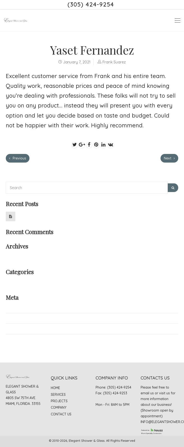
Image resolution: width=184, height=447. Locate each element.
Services (58, 394)
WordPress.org (19, 339)
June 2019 (14, 256)
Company (58, 407)
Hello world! (27, 214)
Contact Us (61, 414)
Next (169, 158)
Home (55, 388)
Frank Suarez (114, 62)
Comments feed (19, 328)
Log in (11, 307)
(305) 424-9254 (91, 4)
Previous (17, 158)
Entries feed (16, 318)
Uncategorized (19, 281)
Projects (59, 401)
